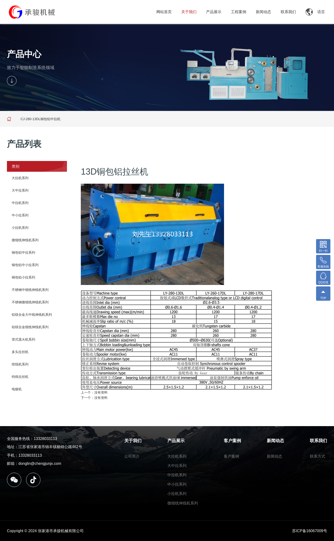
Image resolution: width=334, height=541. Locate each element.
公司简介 (132, 456)
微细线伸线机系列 (25, 240)
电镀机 (17, 389)
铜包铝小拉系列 (23, 277)
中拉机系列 (20, 203)
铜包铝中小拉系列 (25, 265)
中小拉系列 (20, 215)
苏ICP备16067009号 (309, 531)
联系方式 (317, 456)
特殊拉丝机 (20, 377)
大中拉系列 (20, 190)
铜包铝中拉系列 (23, 252)
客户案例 (232, 440)
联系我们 (288, 12)
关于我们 (189, 12)
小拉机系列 (20, 228)
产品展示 (213, 12)
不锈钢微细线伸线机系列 (30, 302)
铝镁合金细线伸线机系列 (30, 327)
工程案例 (238, 12)
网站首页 (164, 12)
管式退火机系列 (23, 339)
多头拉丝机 (20, 352)
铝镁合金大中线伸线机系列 (32, 314)
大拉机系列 (20, 178)
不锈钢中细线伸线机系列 (30, 290)
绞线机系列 (20, 364)
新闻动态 (263, 12)
